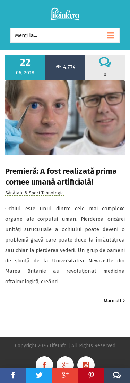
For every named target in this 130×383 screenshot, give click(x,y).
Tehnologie (52, 192)
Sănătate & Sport (22, 192)
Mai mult (112, 300)
